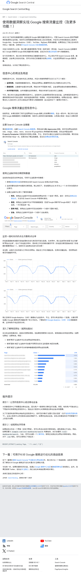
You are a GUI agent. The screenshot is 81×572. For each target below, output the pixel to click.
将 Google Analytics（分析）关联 (58, 320)
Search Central (22, 2)
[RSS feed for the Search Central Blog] (21, 546)
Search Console (60, 562)
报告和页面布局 (71, 413)
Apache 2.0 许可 (68, 486)
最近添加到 (53, 52)
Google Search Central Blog (16, 9)
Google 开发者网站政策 (24, 488)
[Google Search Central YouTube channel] (59, 541)
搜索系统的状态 (34, 569)
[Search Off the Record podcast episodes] (59, 546)
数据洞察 (9, 129)
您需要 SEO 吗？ (34, 562)
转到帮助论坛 (7, 562)
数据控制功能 (15, 182)
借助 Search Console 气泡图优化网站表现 (28, 460)
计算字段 (40, 434)
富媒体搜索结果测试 (61, 566)
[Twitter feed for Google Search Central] (21, 551)
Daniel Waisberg (13, 478)
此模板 (48, 58)
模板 (52, 114)
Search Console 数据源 (26, 129)
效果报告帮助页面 (51, 137)
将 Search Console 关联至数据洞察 (34, 45)
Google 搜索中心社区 (43, 467)
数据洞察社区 (58, 467)
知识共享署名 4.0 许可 (35, 486)
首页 (4, 17)
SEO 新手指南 (33, 566)
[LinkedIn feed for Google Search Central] (21, 541)
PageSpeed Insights (61, 569)
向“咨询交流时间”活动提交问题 (13, 566)
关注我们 (25, 469)
